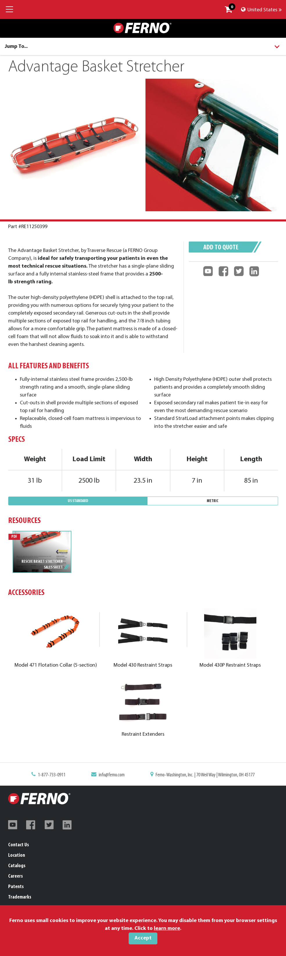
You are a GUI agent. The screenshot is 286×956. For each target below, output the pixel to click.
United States (261, 10)
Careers (15, 876)
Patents (16, 887)
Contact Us (18, 845)
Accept (143, 938)
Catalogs (17, 866)
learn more (167, 928)
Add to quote (221, 251)
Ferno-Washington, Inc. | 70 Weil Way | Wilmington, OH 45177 (201, 775)
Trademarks (19, 897)
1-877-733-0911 (57, 775)
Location (16, 855)
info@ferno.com (113, 775)
